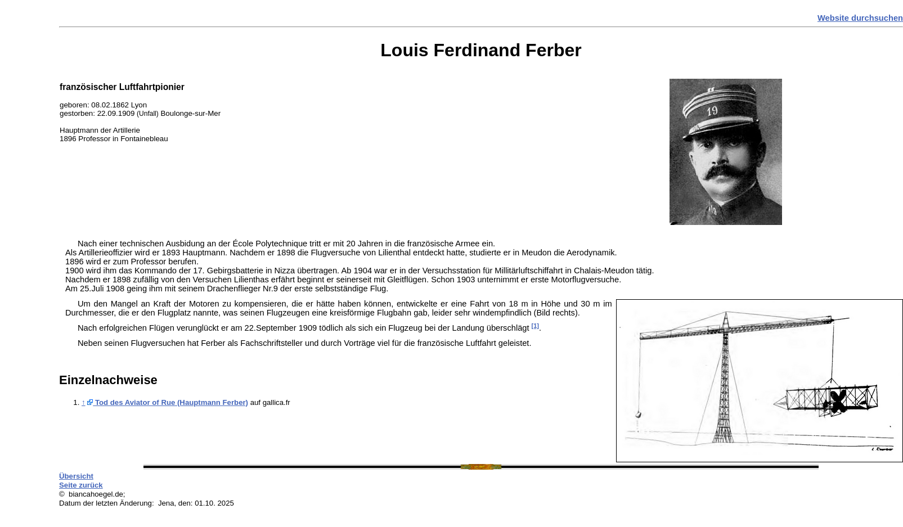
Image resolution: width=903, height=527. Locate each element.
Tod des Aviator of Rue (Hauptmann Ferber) (167, 402)
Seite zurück (81, 485)
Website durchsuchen (860, 17)
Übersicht (76, 476)
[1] (535, 325)
